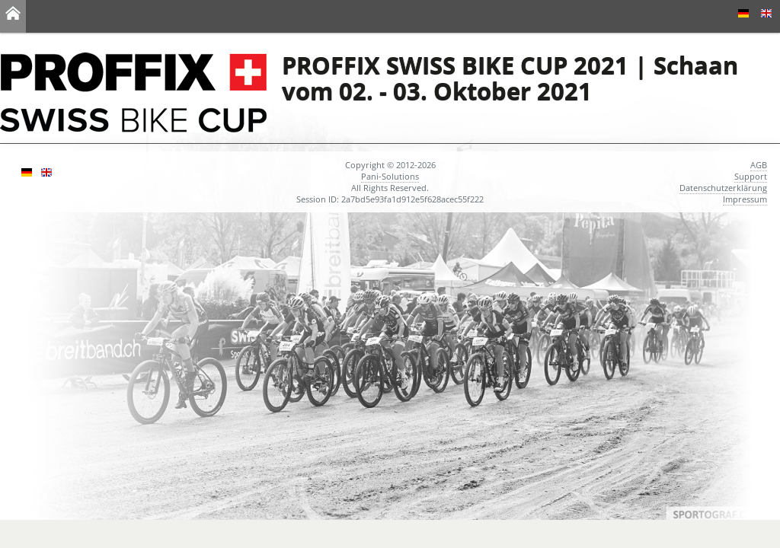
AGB (758, 164)
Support (750, 176)
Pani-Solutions (390, 176)
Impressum (745, 199)
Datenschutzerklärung (723, 187)
